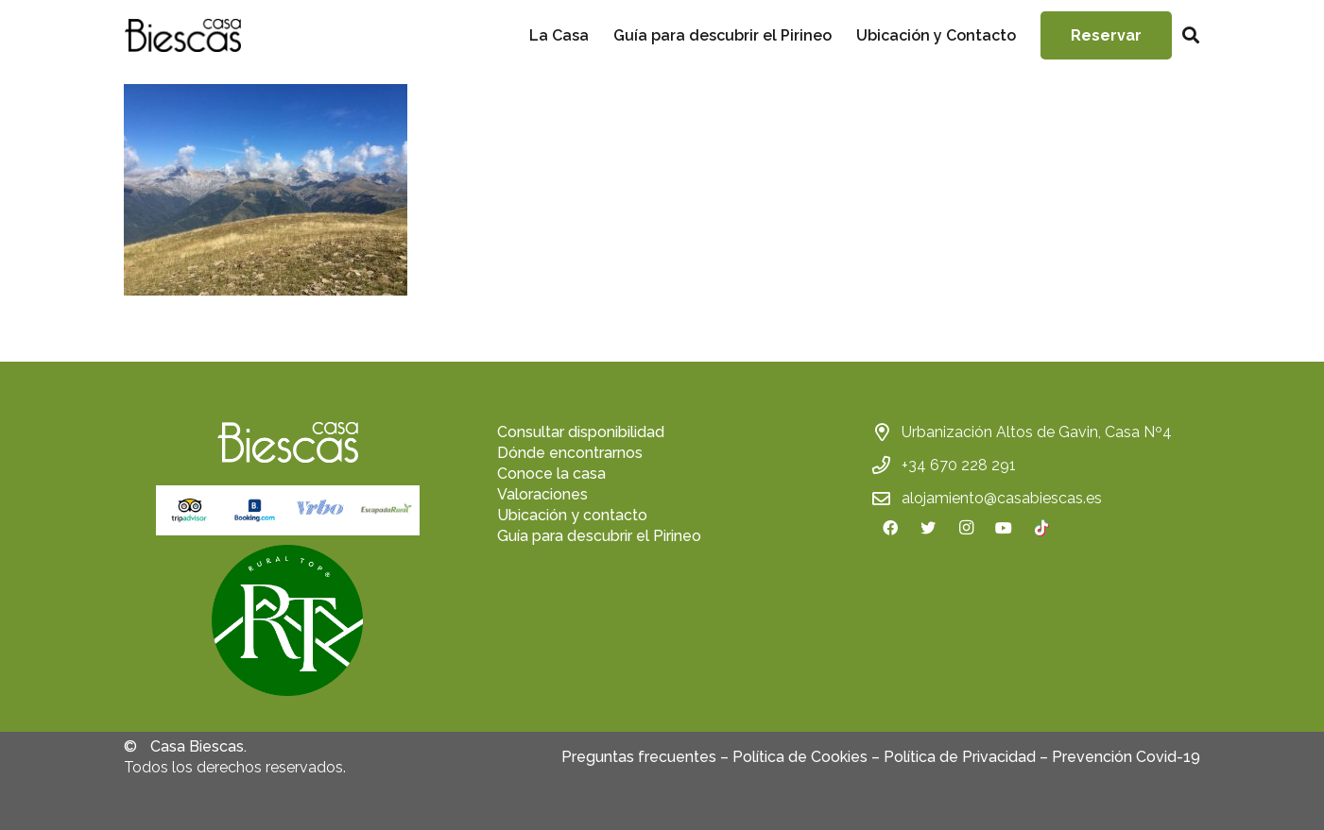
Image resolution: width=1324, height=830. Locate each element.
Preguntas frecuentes (638, 757)
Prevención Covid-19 (1126, 757)
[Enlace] (182, 35)
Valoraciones (542, 494)
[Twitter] (928, 528)
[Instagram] (966, 528)
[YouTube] (1004, 528)
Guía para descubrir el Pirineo (599, 536)
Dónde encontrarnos (570, 453)
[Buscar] (1191, 35)
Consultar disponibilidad (580, 432)
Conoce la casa (551, 474)
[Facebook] (890, 528)
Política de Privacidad (960, 757)
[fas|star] (287, 623)
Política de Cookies (800, 757)
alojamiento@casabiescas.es (1002, 498)
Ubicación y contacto (572, 515)
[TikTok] (1041, 528)
